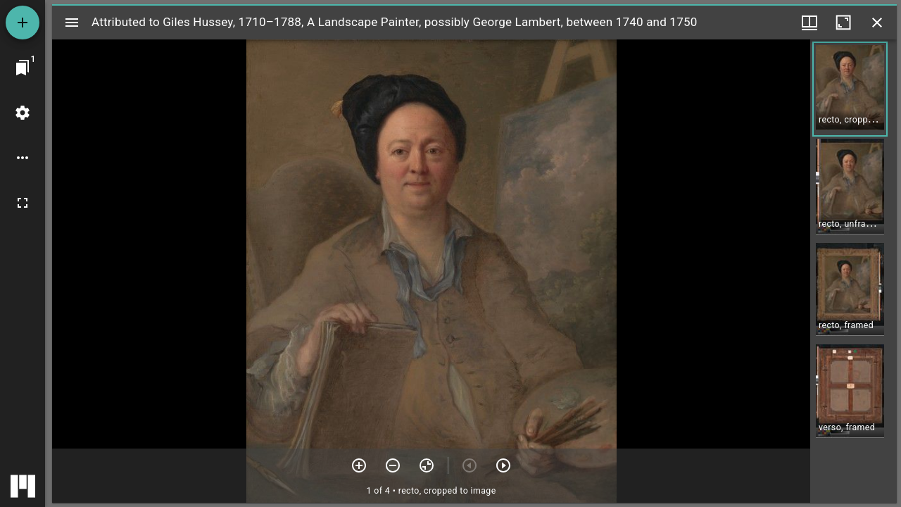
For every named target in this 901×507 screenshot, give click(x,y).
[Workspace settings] (22, 113)
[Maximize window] (843, 22)
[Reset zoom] (426, 465)
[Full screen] (22, 203)
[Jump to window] (22, 67)
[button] (850, 89)
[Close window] (877, 22)
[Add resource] (22, 22)
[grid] (853, 271)
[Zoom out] (393, 465)
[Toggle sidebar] (72, 22)
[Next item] (503, 465)
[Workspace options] (22, 158)
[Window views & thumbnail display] (809, 22)
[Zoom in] (359, 465)
